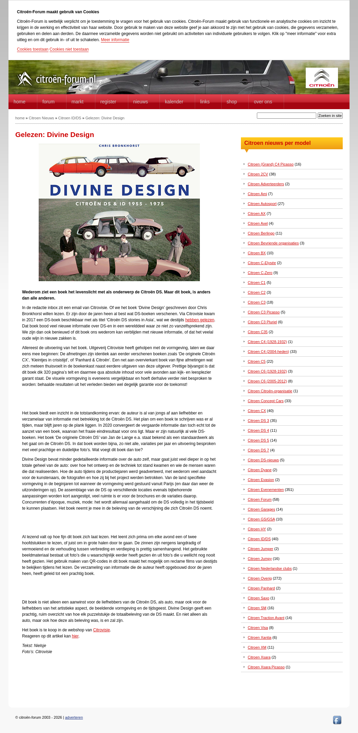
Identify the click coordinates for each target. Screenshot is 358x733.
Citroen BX (257, 253)
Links (205, 101)
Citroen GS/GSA (261, 519)
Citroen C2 (257, 292)
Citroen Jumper (260, 549)
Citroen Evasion (261, 480)
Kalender (174, 101)
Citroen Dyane (259, 470)
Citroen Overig (260, 578)
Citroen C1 (257, 282)
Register (108, 101)
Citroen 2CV (258, 174)
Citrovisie (101, 630)
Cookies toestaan (33, 49)
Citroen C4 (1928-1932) (267, 342)
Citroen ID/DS (69, 118)
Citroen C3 (257, 302)
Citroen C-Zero (260, 273)
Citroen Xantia (259, 637)
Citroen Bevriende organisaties (273, 243)
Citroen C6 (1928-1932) (267, 371)
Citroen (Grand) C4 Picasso (271, 164)
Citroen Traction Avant (266, 618)
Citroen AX (257, 213)
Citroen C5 (257, 361)
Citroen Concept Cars (266, 401)
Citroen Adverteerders (266, 184)
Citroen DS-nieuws (263, 460)
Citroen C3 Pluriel (262, 322)
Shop (232, 101)
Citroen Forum (259, 499)
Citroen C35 (258, 332)
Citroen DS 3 (258, 421)
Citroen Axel (258, 223)
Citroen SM (257, 608)
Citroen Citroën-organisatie (270, 391)
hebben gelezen (199, 320)
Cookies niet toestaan (69, 49)
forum (48, 101)
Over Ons (263, 101)
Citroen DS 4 (258, 430)
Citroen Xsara (259, 657)
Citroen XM (257, 647)
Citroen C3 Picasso (264, 312)
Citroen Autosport (262, 204)
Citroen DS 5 (258, 440)
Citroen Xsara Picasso (266, 667)
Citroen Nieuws (41, 118)
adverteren (74, 717)
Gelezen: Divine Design (105, 118)
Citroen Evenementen (266, 490)
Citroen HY (257, 529)
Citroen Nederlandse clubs (270, 568)
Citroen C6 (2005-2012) (267, 381)
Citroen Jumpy (260, 559)
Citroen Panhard (261, 588)
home (19, 101)
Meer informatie (115, 39)
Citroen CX (257, 411)
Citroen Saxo (258, 598)
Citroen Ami (257, 194)
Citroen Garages (261, 509)
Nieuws (140, 101)
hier (75, 636)
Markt (77, 101)
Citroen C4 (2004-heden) (268, 352)
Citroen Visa (258, 628)
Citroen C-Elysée (262, 263)
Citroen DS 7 (258, 450)
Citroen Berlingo (261, 233)
